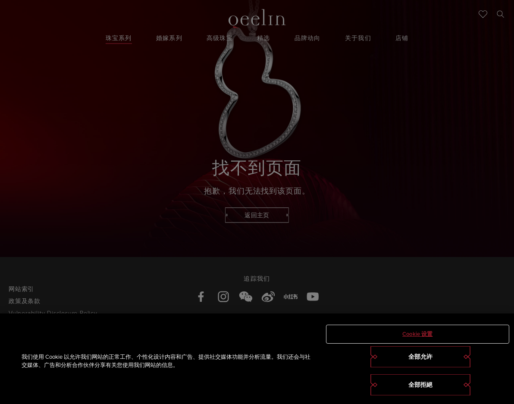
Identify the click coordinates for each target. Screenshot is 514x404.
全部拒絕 (420, 384)
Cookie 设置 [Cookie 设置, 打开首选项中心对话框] (417, 334)
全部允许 (420, 356)
